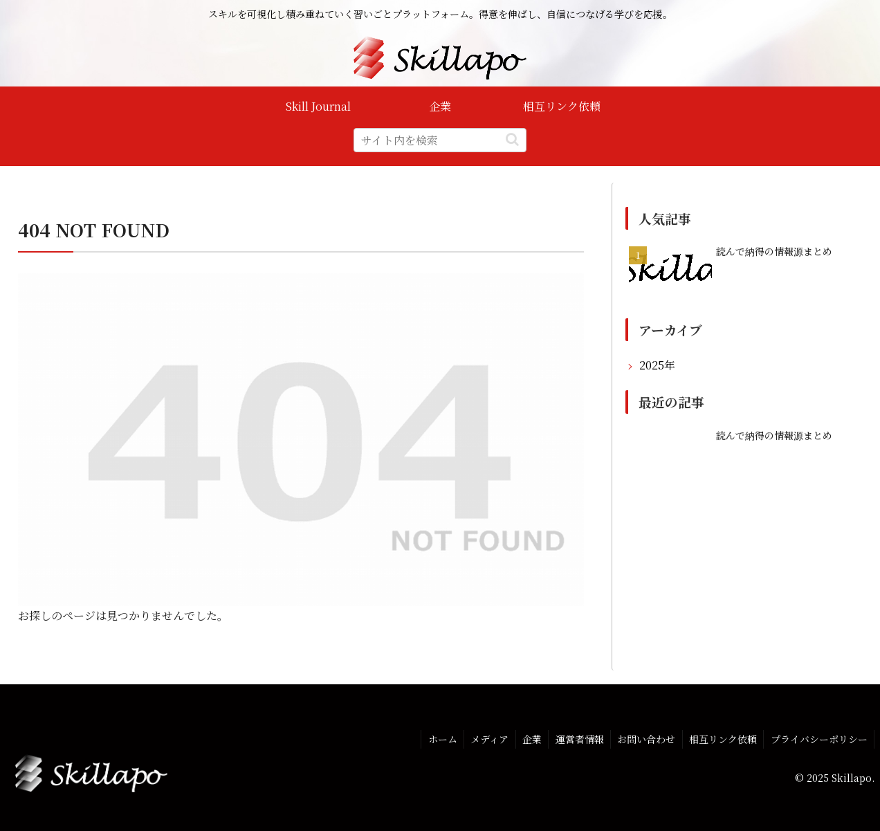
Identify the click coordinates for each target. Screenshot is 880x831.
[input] (440, 140)
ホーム (436, 738)
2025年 (657, 365)
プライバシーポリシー (818, 738)
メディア (485, 738)
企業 (528, 738)
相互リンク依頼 (721, 738)
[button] (512, 139)
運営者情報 (576, 738)
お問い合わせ (644, 738)
